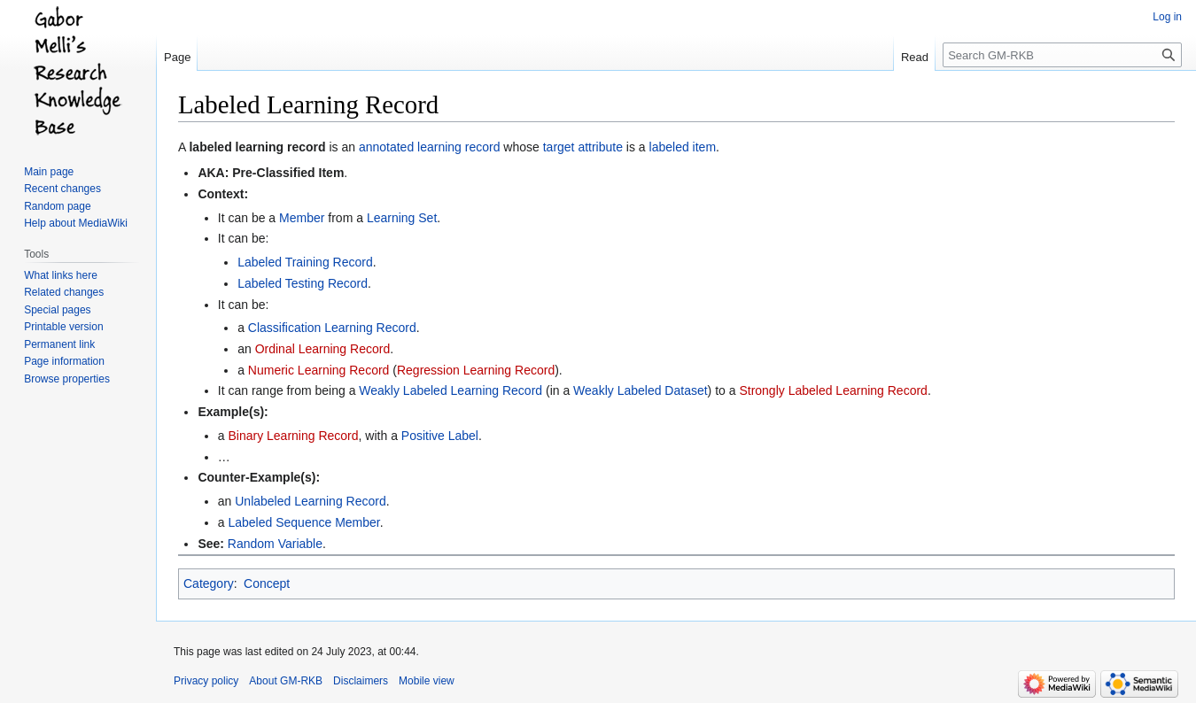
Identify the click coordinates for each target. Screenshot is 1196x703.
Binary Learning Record (293, 436)
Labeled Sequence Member (303, 522)
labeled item (683, 147)
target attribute (583, 147)
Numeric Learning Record (319, 370)
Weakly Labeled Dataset (640, 390)
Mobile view (426, 681)
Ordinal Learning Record (323, 349)
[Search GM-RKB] (1062, 54)
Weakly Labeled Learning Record (450, 390)
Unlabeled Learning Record (310, 501)
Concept (267, 583)
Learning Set (402, 218)
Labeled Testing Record (302, 283)
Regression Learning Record (476, 370)
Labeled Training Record (305, 262)
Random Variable (275, 544)
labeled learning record (257, 147)
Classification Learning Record (332, 328)
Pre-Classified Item (288, 173)
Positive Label (439, 436)
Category (208, 583)
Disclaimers (360, 681)
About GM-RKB (285, 681)
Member (301, 218)
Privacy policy (206, 681)
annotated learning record (430, 147)
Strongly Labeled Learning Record (833, 390)
